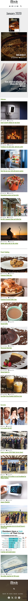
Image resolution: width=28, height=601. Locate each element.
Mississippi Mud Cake (6, 348)
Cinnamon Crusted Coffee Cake (9, 299)
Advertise (11, 594)
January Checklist (5, 502)
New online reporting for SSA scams (10, 576)
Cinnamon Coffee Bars (6, 275)
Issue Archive (20, 594)
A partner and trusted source (8, 552)
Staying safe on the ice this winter (9, 243)
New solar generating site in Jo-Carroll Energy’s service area (13, 527)
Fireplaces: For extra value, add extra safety (12, 147)
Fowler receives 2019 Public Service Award (12, 452)
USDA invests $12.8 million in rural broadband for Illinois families (13, 477)
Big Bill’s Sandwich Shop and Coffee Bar (11, 219)
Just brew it (21, 54)
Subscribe (15, 594)
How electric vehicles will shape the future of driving (15, 83)
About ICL (4, 594)
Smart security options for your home (10, 122)
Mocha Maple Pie (5, 372)
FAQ (7, 594)
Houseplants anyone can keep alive (10, 195)
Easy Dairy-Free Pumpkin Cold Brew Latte (11, 396)
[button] (10, 6)
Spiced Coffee (4, 324)
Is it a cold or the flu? (6, 428)
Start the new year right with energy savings (12, 171)
